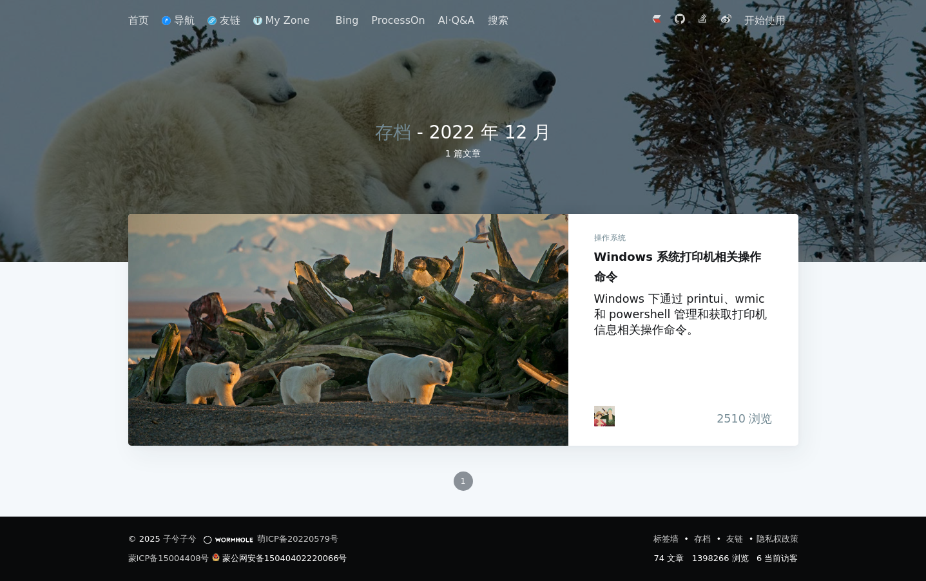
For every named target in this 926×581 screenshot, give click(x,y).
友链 (223, 20)
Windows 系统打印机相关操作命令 (348, 330)
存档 (393, 132)
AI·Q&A (456, 20)
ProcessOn (398, 20)
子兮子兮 (180, 539)
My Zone (281, 20)
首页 (138, 20)
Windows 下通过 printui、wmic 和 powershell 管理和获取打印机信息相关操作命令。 (680, 314)
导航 (178, 20)
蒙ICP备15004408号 (168, 558)
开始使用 (765, 20)
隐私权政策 (777, 539)
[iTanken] (604, 416)
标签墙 (667, 539)
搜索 (498, 20)
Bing (347, 20)
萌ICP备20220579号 (297, 539)
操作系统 (610, 237)
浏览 (741, 418)
